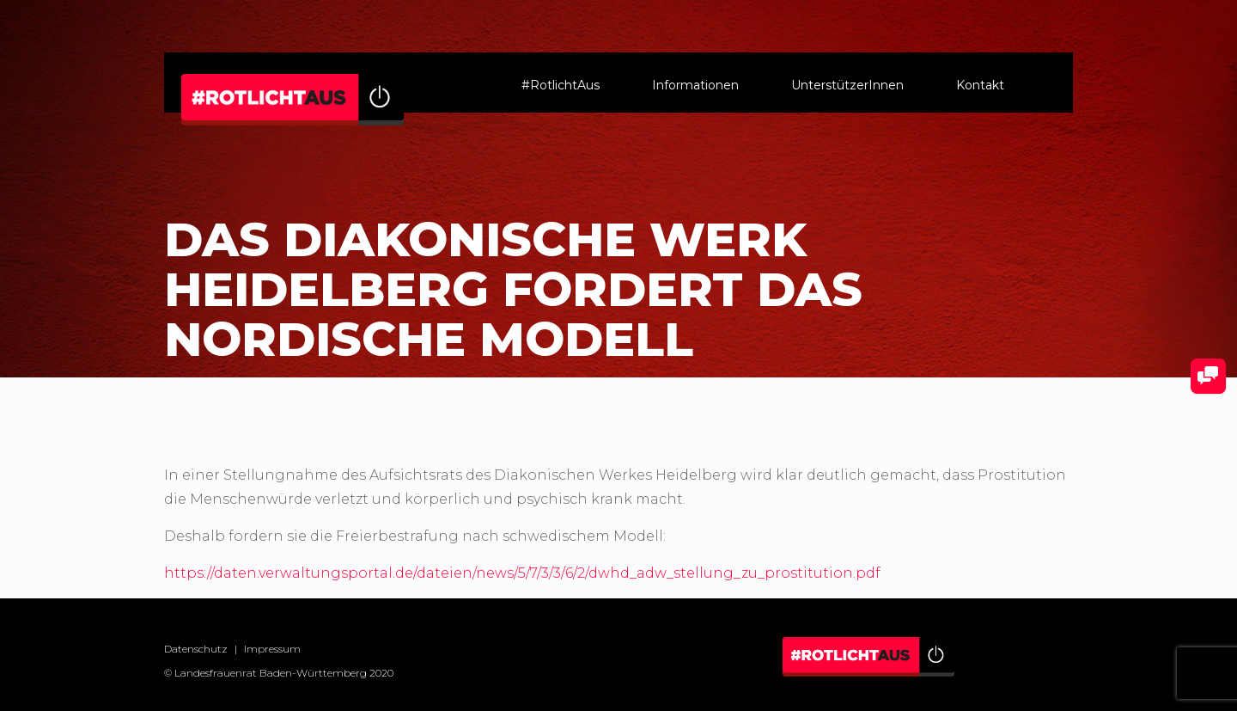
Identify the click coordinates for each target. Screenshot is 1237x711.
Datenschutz (196, 648)
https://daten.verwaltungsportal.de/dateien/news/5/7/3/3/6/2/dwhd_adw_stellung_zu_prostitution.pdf (522, 573)
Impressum (272, 648)
